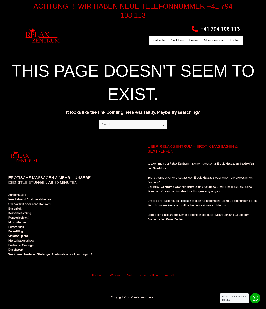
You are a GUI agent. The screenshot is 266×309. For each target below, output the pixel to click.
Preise (193, 40)
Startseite (158, 40)
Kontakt (235, 40)
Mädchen (177, 40)
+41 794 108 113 (220, 29)
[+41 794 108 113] (195, 29)
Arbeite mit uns (213, 40)
